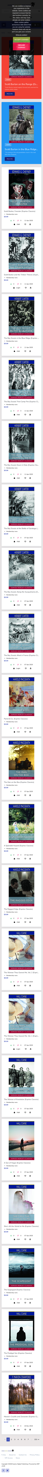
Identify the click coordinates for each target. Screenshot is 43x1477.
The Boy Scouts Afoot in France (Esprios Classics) (23, 655)
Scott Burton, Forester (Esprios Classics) (19, 211)
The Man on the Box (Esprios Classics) (19, 782)
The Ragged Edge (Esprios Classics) (18, 909)
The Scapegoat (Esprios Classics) (17, 1290)
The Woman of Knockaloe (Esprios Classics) (21, 1099)
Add (17, 224)
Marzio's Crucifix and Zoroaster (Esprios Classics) (23, 1416)
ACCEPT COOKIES (21, 40)
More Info (10, 94)
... (31, 1439)
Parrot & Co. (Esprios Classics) (16, 719)
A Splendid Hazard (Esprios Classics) (18, 845)
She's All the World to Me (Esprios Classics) (21, 1226)
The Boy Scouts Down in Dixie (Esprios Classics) (23, 465)
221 (35, 1439)
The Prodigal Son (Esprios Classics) (18, 1353)
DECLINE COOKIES (21, 46)
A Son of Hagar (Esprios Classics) (17, 1163)
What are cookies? (21, 35)
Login (16, 288)
